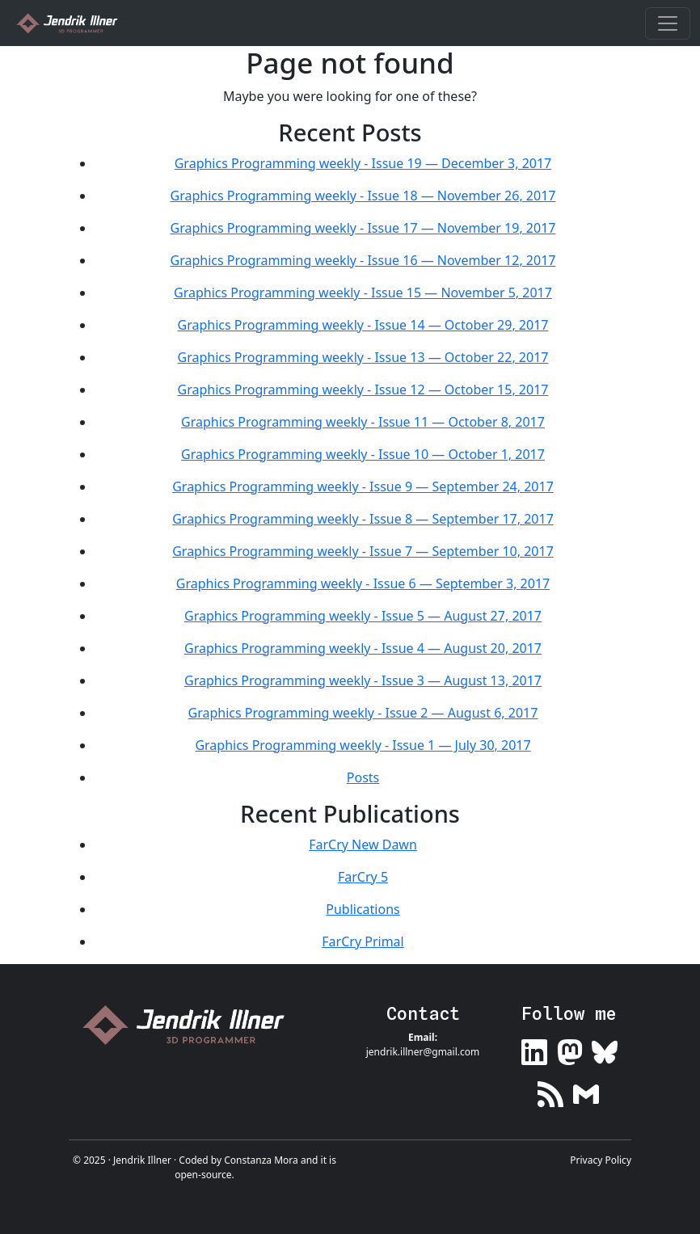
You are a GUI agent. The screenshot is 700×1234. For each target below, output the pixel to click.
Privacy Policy (600, 1160)
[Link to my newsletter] (586, 1090)
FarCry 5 (363, 877)
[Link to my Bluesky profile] (605, 1049)
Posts (363, 777)
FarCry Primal (362, 941)
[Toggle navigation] (667, 23)
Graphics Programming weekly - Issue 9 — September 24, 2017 (363, 486)
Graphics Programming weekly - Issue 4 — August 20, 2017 (363, 648)
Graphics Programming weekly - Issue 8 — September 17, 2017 (363, 519)
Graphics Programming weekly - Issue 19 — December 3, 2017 (363, 163)
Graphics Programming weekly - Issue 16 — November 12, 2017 (363, 260)
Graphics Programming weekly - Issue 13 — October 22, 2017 (363, 357)
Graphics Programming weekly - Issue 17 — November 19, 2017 (363, 228)
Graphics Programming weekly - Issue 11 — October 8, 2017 (363, 422)
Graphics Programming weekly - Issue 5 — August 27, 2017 (363, 616)
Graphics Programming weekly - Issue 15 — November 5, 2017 (363, 292)
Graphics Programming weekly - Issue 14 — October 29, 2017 (363, 325)
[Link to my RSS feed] (550, 1090)
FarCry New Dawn (363, 844)
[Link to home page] (190, 1025)
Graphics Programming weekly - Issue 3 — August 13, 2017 (363, 680)
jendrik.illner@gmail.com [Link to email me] (423, 1052)
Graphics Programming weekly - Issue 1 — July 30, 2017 (362, 745)
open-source (203, 1174)
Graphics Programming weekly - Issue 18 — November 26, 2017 (363, 195)
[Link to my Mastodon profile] (570, 1049)
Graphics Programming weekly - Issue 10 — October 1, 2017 (363, 454)
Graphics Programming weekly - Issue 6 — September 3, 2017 (363, 583)
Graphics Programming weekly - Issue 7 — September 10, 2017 (363, 551)
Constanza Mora (261, 1160)
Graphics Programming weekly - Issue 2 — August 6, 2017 (363, 713)
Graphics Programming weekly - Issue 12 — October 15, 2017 (363, 389)
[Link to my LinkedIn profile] (534, 1049)
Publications (362, 909)
